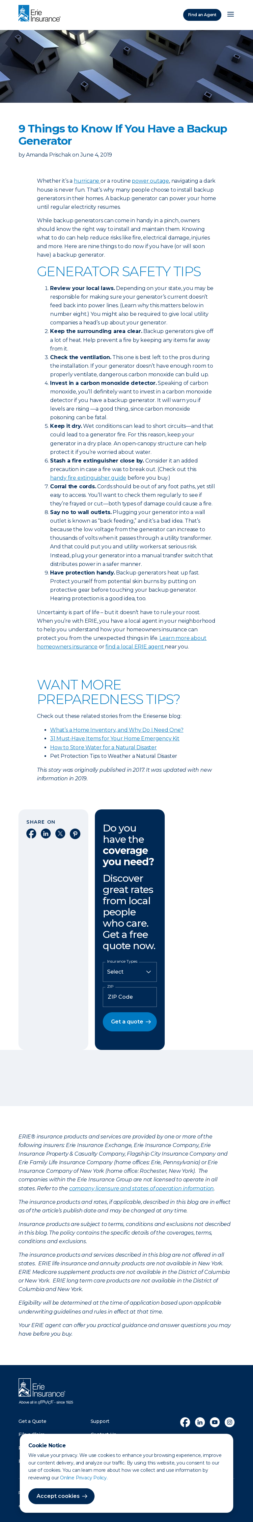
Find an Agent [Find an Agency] (202, 14)
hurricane (87, 181)
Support (100, 1421)
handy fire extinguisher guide (88, 478)
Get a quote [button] (127, 1022)
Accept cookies (58, 1496)
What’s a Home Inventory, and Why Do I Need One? (116, 730)
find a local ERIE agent (135, 647)
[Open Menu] (231, 15)
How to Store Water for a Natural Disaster (103, 747)
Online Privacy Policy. (84, 1478)
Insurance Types (122, 961)
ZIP (110, 986)
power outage (150, 181)
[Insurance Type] (130, 972)
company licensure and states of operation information (141, 1188)
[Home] (41, 14)
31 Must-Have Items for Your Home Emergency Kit (115, 738)
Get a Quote (32, 1421)
